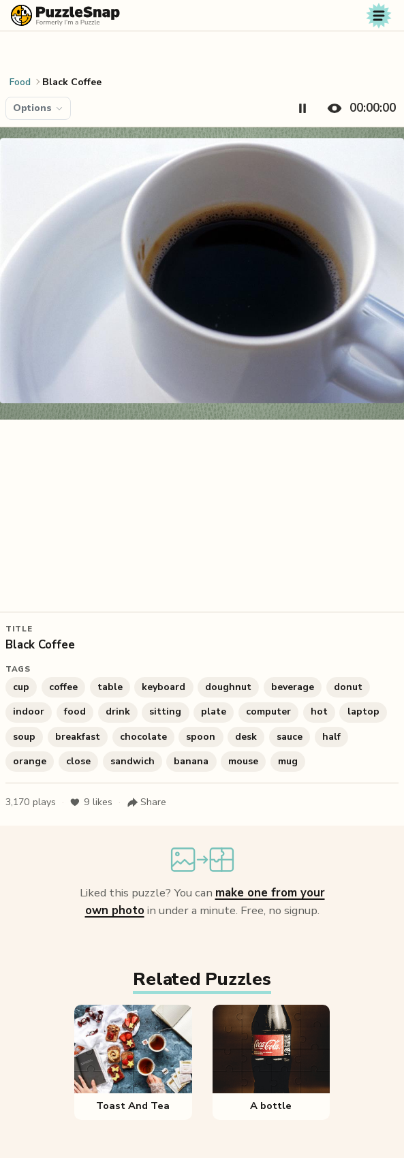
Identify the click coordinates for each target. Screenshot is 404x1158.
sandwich (132, 761)
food (75, 711)
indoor (28, 711)
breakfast (77, 736)
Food (20, 82)
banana (191, 761)
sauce (289, 736)
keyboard (163, 686)
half (331, 736)
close (78, 761)
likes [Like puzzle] (90, 802)
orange (29, 761)
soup (24, 736)
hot (319, 711)
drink (118, 711)
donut (348, 686)
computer (268, 711)
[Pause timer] (302, 108)
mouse (243, 761)
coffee (63, 686)
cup (21, 686)
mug (288, 761)
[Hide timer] (359, 108)
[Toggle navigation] (378, 15)
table (110, 686)
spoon (200, 736)
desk (246, 736)
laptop (363, 711)
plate (213, 711)
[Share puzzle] (146, 802)
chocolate (143, 736)
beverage (292, 686)
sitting (165, 711)
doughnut (228, 686)
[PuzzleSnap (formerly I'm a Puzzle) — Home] (65, 15)
